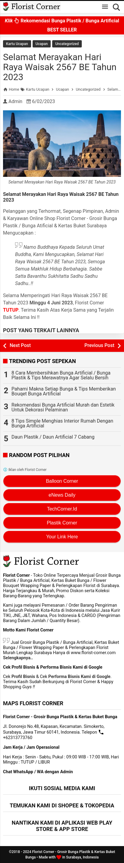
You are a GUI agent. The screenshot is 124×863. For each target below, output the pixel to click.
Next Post (20, 345)
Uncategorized (67, 44)
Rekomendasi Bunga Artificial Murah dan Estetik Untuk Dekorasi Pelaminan (62, 407)
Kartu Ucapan (17, 44)
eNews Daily (62, 495)
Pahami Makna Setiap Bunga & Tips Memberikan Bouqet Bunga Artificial (63, 391)
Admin (15, 101)
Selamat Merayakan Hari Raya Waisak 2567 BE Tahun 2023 (59, 67)
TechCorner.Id (62, 508)
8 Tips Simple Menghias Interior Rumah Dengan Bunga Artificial (62, 423)
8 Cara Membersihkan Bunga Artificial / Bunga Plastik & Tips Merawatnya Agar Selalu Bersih (60, 375)
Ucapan (42, 44)
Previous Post (99, 345)
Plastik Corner (62, 522)
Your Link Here (62, 536)
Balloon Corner (62, 481)
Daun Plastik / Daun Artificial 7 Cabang (52, 437)
